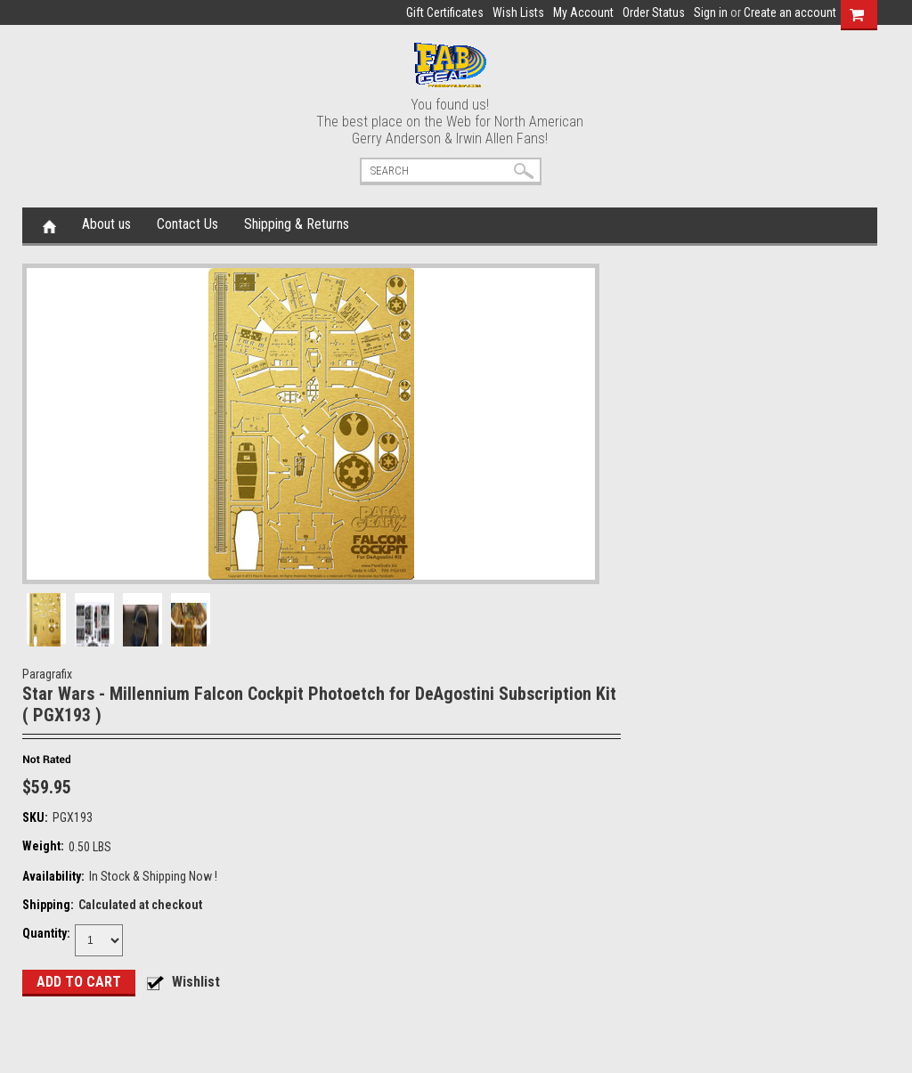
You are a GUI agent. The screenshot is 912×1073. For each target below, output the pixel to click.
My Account (583, 12)
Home (49, 225)
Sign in (711, 12)
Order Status (654, 12)
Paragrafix (47, 674)
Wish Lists (518, 12)
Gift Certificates (445, 12)
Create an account (790, 12)
